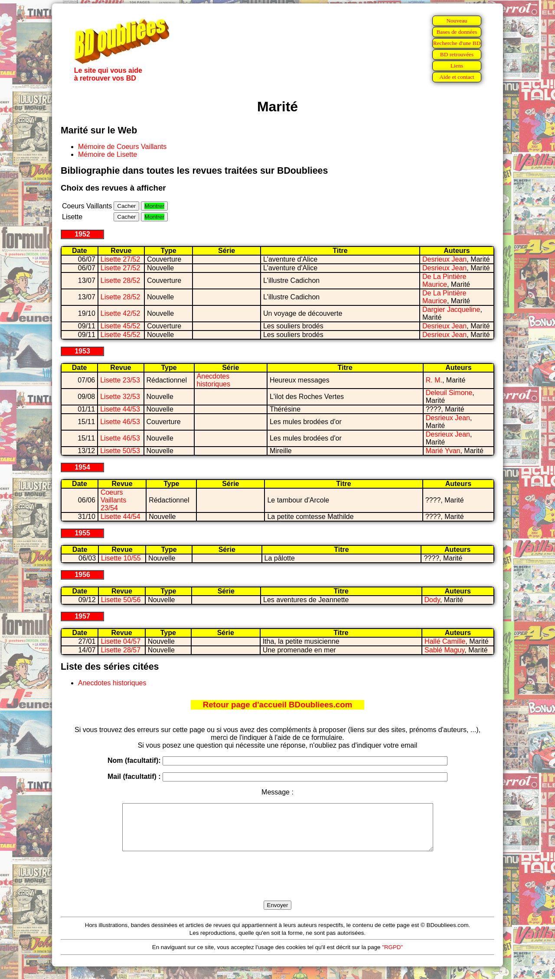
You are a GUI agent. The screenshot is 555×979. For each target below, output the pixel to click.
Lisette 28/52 (120, 280)
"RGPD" (392, 956)
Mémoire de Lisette (107, 154)
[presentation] (277, 886)
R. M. (434, 380)
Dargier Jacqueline (451, 309)
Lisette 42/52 (120, 313)
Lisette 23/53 (120, 380)
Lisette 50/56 (121, 599)
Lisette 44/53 (120, 409)
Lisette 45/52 (120, 326)
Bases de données (456, 32)
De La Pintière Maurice (444, 280)
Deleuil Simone (449, 392)
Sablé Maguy (444, 650)
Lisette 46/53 (120, 421)
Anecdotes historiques (213, 380)
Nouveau (456, 20)
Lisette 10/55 (121, 558)
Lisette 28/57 (120, 650)
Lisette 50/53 (120, 450)
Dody (432, 599)
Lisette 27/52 (120, 259)
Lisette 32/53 (120, 396)
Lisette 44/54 (120, 516)
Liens (457, 65)
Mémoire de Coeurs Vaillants (122, 146)
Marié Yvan (443, 450)
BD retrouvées (456, 54)
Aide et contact (456, 77)
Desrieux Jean (444, 259)
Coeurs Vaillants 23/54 (113, 500)
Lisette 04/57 (120, 641)
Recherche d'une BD (457, 43)
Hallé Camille (444, 641)
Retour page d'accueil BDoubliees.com (277, 704)
